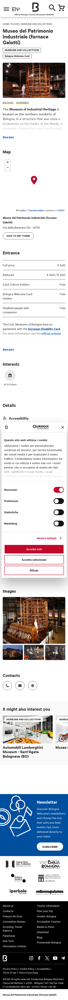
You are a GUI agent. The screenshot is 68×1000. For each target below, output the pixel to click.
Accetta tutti (34, 549)
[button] (34, 180)
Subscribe (50, 847)
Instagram (31, 958)
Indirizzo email (18, 684)
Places (15, 23)
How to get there (18, 235)
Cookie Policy (27, 968)
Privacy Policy (10, 968)
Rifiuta (34, 570)
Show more (8, 137)
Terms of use (9, 972)
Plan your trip (45, 911)
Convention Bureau (14, 921)
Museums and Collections (36, 23)
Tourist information (48, 906)
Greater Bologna (46, 916)
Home (6, 23)
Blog (39, 937)
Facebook (39, 958)
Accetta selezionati (34, 559)
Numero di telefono (6, 684)
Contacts (8, 911)
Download (43, 932)
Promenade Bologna (49, 942)
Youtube (55, 958)
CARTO (60, 210)
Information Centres (14, 946)
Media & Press (45, 927)
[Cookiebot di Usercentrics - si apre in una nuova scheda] (35, 427)
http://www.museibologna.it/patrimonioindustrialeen (31, 684)
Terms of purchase (28, 972)
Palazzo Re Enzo (12, 916)
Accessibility (43, 968)
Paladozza (9, 935)
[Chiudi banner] (62, 427)
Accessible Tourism (48, 921)
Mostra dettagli (46, 538)
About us (8, 906)
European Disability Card (44, 329)
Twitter (47, 958)
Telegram (63, 958)
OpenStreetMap (36, 210)
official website (51, 333)
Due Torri (8, 941)
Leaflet (20, 210)
